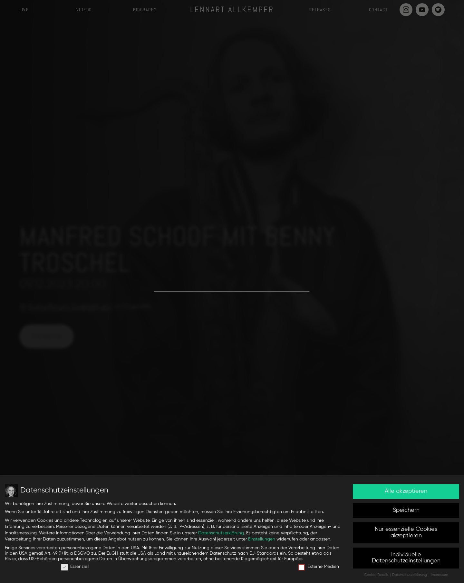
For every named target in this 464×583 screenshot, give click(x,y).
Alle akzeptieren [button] (406, 493)
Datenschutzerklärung (221, 535)
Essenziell (75, 569)
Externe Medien (318, 569)
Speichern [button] (406, 512)
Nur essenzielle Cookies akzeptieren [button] (406, 535)
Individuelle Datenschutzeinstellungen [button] (406, 560)
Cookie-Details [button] (376, 577)
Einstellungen (261, 541)
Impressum (439, 577)
